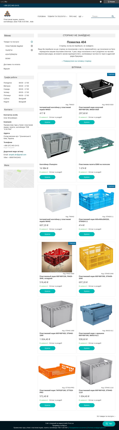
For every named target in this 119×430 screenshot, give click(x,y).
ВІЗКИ (7, 58)
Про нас (73, 16)
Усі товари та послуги (105, 416)
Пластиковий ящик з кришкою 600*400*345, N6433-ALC (91, 334)
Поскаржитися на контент (77, 428)
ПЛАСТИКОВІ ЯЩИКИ (14, 46)
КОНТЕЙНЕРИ (11, 54)
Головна (42, 16)
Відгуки (7, 69)
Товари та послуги (56, 16)
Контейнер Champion (48, 164)
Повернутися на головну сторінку (77, 61)
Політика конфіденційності (97, 428)
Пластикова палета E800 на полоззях (94, 164)
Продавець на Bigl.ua (59, 425)
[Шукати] (112, 16)
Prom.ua (71, 423)
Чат (109, 424)
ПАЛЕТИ (8, 50)
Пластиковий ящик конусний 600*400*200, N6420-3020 (91, 108)
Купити (47, 122)
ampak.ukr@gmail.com (17, 155)
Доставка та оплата (12, 64)
